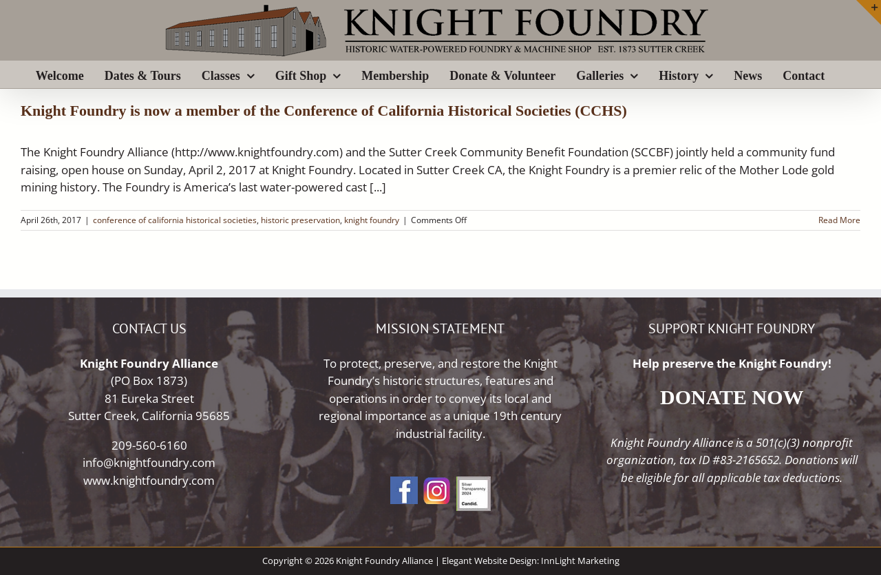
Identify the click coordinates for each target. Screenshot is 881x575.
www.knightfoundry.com (149, 480)
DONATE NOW (732, 397)
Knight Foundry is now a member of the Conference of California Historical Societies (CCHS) (324, 110)
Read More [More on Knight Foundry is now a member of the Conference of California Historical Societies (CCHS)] (839, 220)
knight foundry (371, 220)
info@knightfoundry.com (149, 462)
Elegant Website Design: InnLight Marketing (530, 560)
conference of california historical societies (175, 220)
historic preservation (300, 220)
